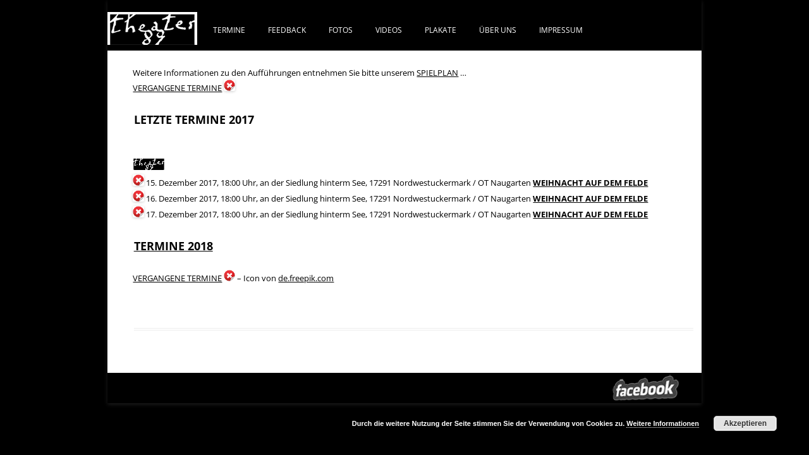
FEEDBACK (287, 30)
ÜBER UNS (497, 30)
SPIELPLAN (437, 72)
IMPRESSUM (561, 30)
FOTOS (341, 30)
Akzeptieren (745, 423)
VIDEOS (388, 30)
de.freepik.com (306, 278)
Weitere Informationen (662, 423)
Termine (229, 30)
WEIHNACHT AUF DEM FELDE (590, 182)
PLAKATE (440, 30)
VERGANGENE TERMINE (177, 88)
